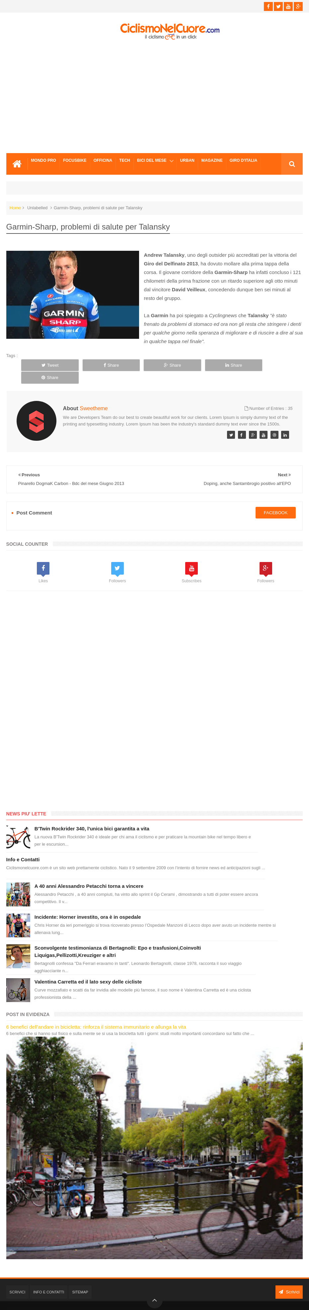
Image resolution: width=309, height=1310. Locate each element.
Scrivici (18, 1280)
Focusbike (75, 160)
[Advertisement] (154, 96)
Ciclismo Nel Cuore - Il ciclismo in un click (159, 1299)
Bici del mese (151, 160)
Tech (124, 160)
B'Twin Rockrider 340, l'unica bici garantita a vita (92, 816)
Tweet (47, 365)
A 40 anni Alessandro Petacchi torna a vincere (89, 874)
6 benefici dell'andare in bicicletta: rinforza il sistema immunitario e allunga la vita (96, 1014)
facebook (276, 500)
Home (15, 207)
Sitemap (80, 1280)
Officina (103, 160)
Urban (187, 160)
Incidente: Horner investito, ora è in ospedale (88, 904)
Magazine (212, 160)
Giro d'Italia (243, 160)
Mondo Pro (43, 160)
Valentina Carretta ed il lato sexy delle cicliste (88, 969)
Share (105, 365)
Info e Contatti (23, 847)
